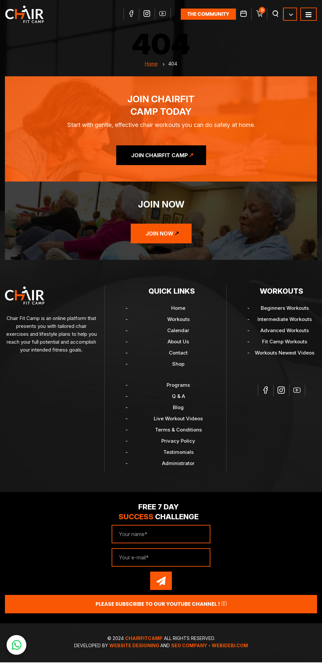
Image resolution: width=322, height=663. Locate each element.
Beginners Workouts (285, 309)
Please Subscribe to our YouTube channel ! (161, 604)
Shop (178, 364)
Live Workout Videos (178, 419)
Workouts (178, 320)
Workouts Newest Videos (284, 353)
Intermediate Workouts (284, 320)
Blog (178, 408)
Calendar (178, 331)
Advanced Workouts (284, 331)
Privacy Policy (178, 441)
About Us (178, 342)
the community (208, 14)
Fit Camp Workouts (284, 342)
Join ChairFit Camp (159, 156)
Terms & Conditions (178, 430)
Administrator (178, 464)
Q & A (178, 397)
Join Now (160, 234)
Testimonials (178, 453)
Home (151, 64)
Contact (178, 353)
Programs (178, 385)
